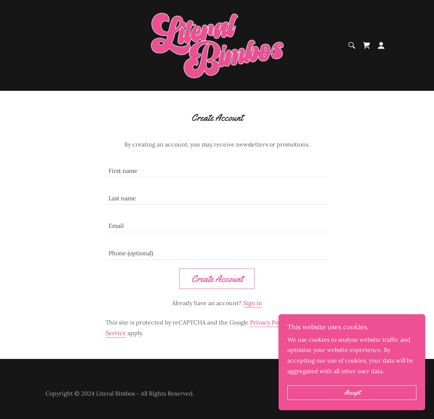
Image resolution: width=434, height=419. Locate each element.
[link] (217, 44)
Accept (352, 392)
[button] (381, 45)
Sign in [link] (252, 303)
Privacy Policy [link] (269, 322)
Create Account (217, 279)
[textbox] (217, 168)
